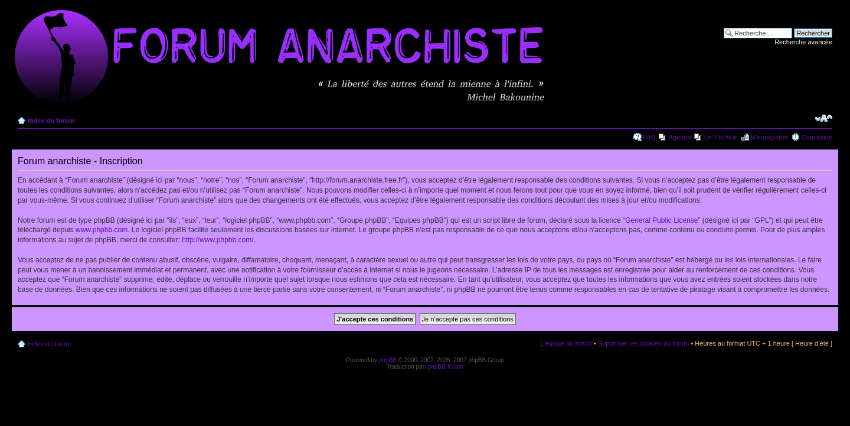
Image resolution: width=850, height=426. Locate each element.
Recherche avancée (803, 41)
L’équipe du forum (565, 343)
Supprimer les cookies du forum (643, 343)
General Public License (661, 220)
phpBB (388, 360)
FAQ (649, 137)
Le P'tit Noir (721, 137)
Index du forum (51, 120)
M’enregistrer (769, 137)
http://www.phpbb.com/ (217, 240)
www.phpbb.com (102, 230)
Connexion (816, 137)
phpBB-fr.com (446, 366)
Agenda (680, 137)
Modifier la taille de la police (823, 118)
